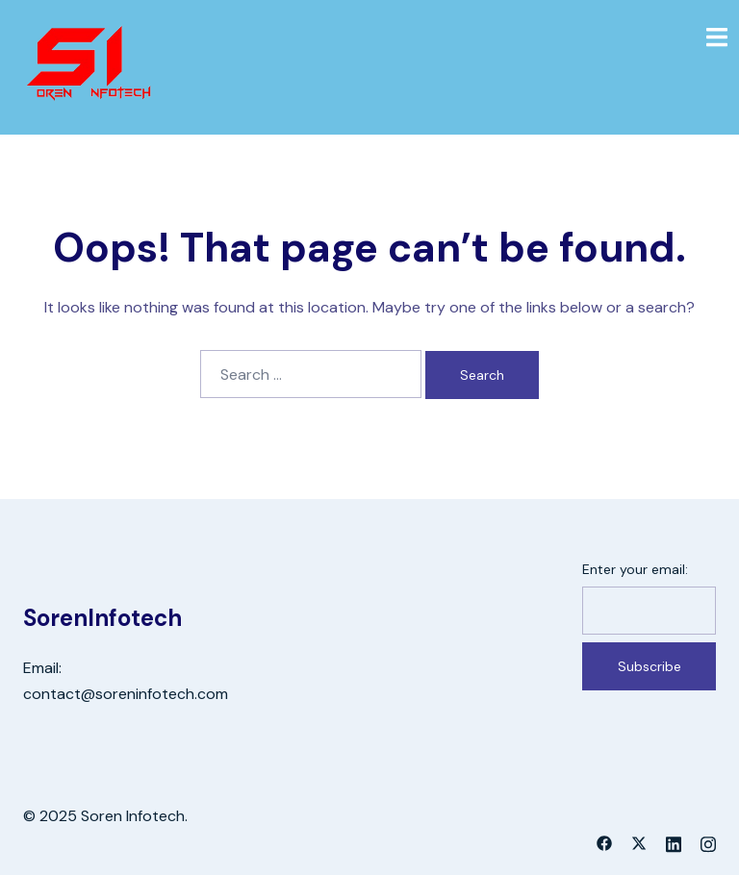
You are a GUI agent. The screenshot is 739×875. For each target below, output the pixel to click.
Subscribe (649, 666)
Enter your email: (635, 569)
